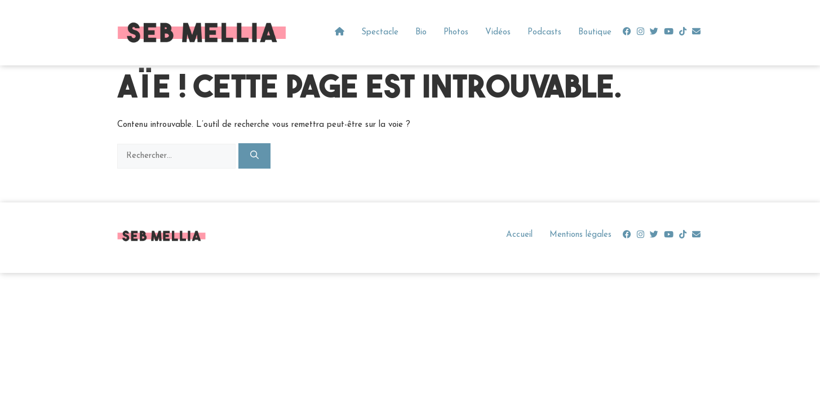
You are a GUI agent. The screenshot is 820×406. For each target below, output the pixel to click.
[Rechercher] (254, 156)
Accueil (519, 235)
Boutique (594, 32)
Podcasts (544, 32)
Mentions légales (580, 235)
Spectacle (379, 32)
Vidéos (498, 32)
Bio (421, 32)
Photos (456, 32)
